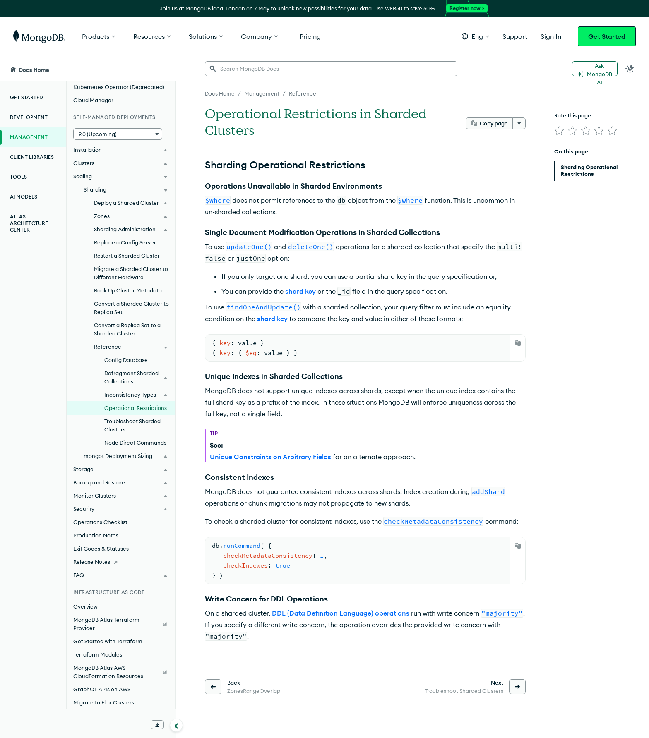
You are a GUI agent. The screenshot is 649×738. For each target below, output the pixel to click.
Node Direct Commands (135, 442)
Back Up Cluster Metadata (128, 290)
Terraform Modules (97, 654)
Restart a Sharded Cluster (127, 255)
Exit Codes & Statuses (101, 548)
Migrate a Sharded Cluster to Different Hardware (131, 273)
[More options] (519, 123)
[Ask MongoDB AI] (595, 68)
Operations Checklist (100, 522)
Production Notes (95, 535)
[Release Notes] (121, 561)
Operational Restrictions (135, 408)
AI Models (23, 197)
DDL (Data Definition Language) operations (340, 613)
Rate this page (572, 115)
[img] (559, 131)
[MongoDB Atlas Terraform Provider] (121, 624)
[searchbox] (331, 68)
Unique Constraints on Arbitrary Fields (270, 457)
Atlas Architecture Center (29, 223)
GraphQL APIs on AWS (101, 689)
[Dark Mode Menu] (630, 68)
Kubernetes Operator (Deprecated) (118, 87)
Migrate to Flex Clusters (103, 702)
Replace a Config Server (125, 242)
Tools (18, 177)
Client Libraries (32, 157)
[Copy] (518, 343)
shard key (300, 291)
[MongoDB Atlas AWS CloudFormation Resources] (121, 672)
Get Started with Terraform (107, 641)
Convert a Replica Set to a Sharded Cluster (127, 329)
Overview (85, 606)
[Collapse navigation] (176, 725)
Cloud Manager (93, 100)
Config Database (126, 360)
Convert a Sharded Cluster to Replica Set (131, 307)
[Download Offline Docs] (157, 724)
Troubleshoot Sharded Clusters (132, 425)
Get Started (606, 36)
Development (29, 117)
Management (29, 137)
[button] (475, 36)
